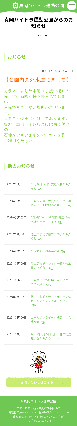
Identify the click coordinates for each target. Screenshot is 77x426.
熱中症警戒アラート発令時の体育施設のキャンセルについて (51, 301)
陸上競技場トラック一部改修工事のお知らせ (51, 265)
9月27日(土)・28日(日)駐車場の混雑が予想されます (50, 219)
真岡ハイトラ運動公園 (38, 5)
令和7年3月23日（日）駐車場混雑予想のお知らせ (51, 336)
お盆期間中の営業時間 (48, 251)
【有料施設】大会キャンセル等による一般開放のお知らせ (51, 203)
